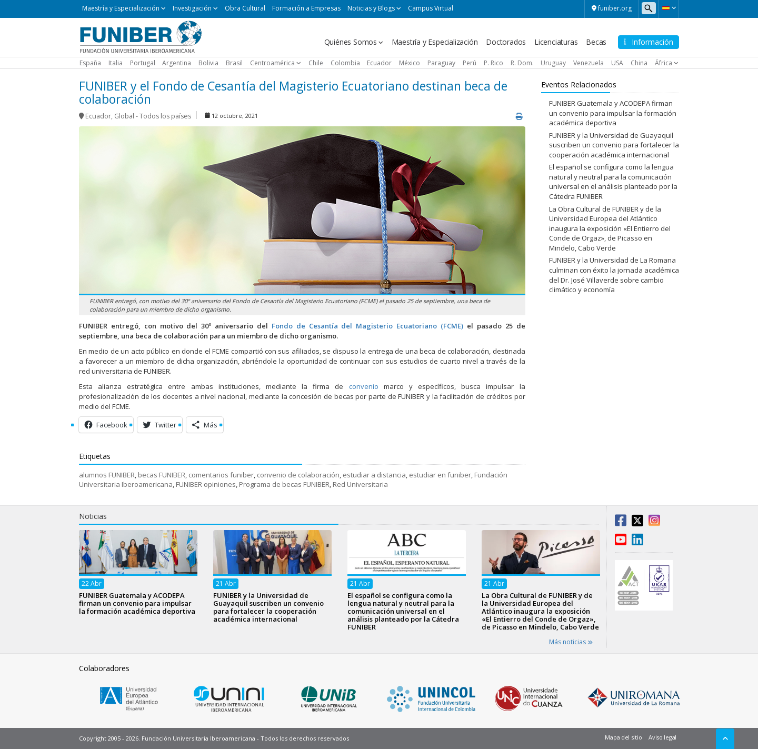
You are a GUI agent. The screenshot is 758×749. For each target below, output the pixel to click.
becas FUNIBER (161, 475)
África (663, 62)
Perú (469, 62)
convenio (363, 386)
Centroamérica (272, 62)
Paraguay (441, 62)
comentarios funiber (221, 475)
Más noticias (571, 641)
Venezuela (588, 62)
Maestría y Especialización (120, 8)
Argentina (176, 62)
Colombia (345, 62)
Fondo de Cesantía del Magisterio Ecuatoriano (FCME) (367, 326)
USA (617, 62)
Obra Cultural (245, 8)
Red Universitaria (360, 484)
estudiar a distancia (374, 475)
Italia (115, 62)
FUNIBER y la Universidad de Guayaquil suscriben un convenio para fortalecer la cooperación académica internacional (614, 145)
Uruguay (553, 62)
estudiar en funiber (440, 475)
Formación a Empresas (306, 8)
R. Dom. (522, 62)
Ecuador (379, 62)
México (409, 62)
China (639, 62)
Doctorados (506, 42)
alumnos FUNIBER (107, 475)
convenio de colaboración (298, 475)
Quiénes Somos (350, 42)
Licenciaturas (555, 42)
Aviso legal (662, 737)
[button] (669, 8)
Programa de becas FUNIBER (284, 484)
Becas (596, 42)
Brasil (234, 62)
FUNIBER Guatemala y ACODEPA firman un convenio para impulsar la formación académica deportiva (612, 112)
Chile (315, 62)
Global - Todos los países (152, 116)
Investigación (192, 8)
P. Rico (493, 62)
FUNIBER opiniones (206, 484)
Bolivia (208, 62)
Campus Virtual (430, 8)
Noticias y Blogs (371, 8)
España (90, 62)
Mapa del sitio (623, 737)
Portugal (142, 62)
